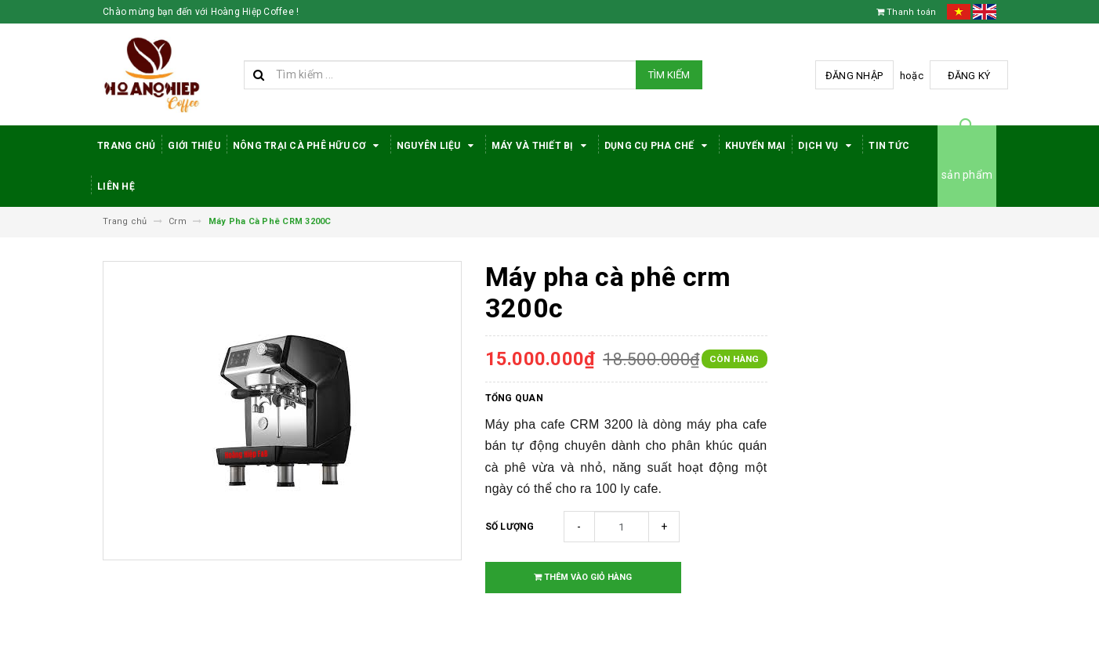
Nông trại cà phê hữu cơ (308, 146)
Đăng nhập (854, 76)
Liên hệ (116, 186)
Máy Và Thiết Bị (541, 146)
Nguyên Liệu (438, 146)
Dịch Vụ (827, 146)
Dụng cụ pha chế (658, 146)
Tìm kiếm (669, 75)
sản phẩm (966, 174)
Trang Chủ (126, 145)
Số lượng (510, 526)
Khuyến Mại (755, 145)
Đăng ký (969, 76)
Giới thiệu (194, 145)
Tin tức (889, 145)
